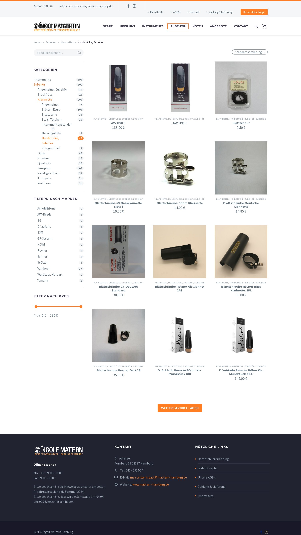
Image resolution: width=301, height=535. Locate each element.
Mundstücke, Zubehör (50, 140)
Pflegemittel (51, 148)
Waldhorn (44, 183)
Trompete (45, 178)
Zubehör (178, 26)
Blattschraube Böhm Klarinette (179, 205)
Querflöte (44, 163)
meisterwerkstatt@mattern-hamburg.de (88, 6)
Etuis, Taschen (51, 119)
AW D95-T (180, 123)
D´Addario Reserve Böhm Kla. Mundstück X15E (241, 372)
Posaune (43, 158)
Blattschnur (241, 123)
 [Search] (80, 52)
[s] (59, 52)
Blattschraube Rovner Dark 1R (118, 370)
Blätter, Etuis (51, 109)
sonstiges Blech (48, 173)
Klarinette (67, 42)
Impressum (205, 496)
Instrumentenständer (57, 124)
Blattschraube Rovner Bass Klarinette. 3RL (241, 288)
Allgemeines (50, 104)
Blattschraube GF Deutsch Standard (118, 288)
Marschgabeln (51, 133)
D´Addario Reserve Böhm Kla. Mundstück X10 (180, 372)
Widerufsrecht (207, 468)
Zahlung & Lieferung (221, 12)
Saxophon (44, 168)
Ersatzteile (49, 114)
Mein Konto (157, 12)
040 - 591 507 (45, 6)
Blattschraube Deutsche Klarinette (241, 205)
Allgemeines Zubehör (52, 89)
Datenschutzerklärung (213, 459)
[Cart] (266, 26)
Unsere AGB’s (207, 477)
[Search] (256, 26)
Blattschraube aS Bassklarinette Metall (118, 205)
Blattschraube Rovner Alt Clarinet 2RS (179, 288)
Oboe (41, 153)
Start (108, 26)
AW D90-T (118, 123)
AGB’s (176, 12)
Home (37, 42)
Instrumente (152, 26)
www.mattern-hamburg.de (150, 484)
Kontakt (194, 12)
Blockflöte (45, 94)
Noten (197, 26)
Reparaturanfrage (254, 12)
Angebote (218, 26)
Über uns (127, 26)
